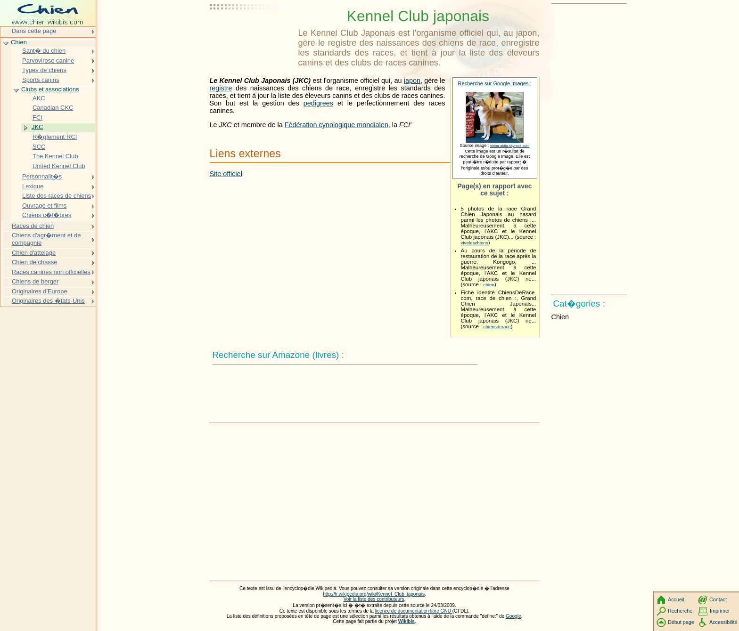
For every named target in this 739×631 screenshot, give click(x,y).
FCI (37, 117)
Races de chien (33, 225)
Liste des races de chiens (56, 195)
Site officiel (226, 174)
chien (489, 284)
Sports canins (40, 79)
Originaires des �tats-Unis (48, 300)
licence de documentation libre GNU (413, 611)
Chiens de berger (35, 281)
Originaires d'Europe (39, 291)
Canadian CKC (53, 107)
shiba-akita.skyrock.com (510, 146)
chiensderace (497, 326)
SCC (39, 146)
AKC (39, 98)
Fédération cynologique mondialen (336, 125)
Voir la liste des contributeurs (374, 599)
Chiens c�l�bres (46, 214)
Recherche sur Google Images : (495, 83)
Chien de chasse (34, 262)
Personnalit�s (42, 176)
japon (412, 80)
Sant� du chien (44, 50)
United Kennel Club (59, 166)
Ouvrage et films (44, 205)
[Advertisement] (252, 30)
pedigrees (318, 103)
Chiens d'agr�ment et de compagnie (46, 239)
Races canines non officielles (51, 271)
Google (513, 616)
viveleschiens (474, 242)
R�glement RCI (55, 136)
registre (221, 88)
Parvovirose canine (48, 60)
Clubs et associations (50, 89)
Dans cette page (34, 30)
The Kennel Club (55, 156)
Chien (19, 42)
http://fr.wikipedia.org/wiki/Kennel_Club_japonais (374, 594)
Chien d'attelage (34, 252)
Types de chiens (44, 69)
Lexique (32, 186)
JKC (37, 126)
